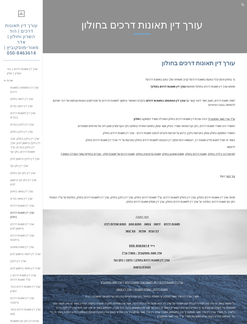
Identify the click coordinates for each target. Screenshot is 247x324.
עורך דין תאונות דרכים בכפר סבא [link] (25, 312)
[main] (145, 26)
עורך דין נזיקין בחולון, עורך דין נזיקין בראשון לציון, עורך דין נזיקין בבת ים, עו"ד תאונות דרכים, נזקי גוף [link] (25, 145)
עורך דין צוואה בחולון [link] (21, 191)
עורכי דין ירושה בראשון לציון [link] (25, 254)
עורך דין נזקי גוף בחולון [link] (22, 173)
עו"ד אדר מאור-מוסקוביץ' (221, 119)
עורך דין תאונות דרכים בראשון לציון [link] (22, 226)
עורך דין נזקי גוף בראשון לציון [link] (23, 182)
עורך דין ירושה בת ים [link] (21, 106)
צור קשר (230, 176)
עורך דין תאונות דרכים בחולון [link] (22, 215)
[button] (243, 5)
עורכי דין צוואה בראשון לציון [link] (25, 268)
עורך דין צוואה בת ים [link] (21, 198)
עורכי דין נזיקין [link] (18, 261)
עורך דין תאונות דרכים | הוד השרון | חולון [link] (22, 71)
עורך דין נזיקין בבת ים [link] (22, 124)
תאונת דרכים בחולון (196, 154)
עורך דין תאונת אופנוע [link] (22, 247)
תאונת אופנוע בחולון (173, 154)
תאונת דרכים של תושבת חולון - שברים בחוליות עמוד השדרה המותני (98, 154)
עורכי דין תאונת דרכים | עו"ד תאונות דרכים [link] (23, 277)
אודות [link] (10, 80)
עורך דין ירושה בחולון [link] (21, 99)
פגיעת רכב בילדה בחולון (221, 154)
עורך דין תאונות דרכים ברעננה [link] (22, 300)
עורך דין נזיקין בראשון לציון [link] (25, 159)
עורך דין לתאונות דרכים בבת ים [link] (22, 115)
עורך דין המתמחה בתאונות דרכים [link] (24, 90)
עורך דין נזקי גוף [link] (19, 166)
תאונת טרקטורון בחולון (148, 154)
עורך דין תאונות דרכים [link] (22, 205)
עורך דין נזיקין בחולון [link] (21, 132)
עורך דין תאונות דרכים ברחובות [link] (22, 238)
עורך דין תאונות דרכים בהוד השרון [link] (25, 289)
